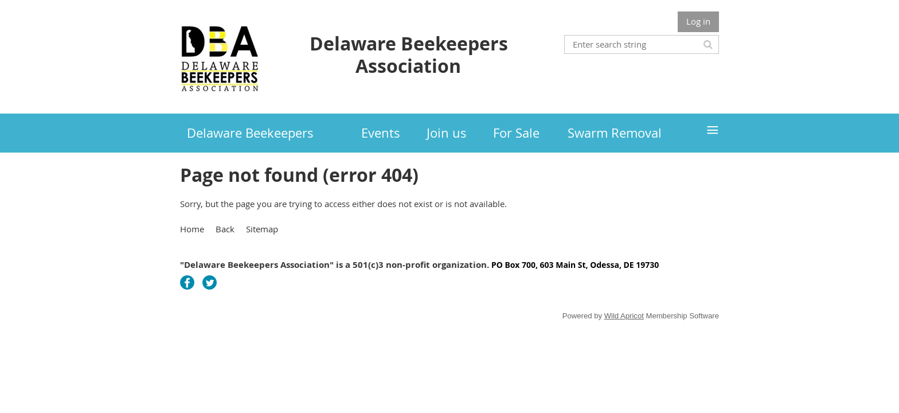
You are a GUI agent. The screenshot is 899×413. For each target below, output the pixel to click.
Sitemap (262, 229)
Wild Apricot (624, 315)
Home (192, 229)
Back (225, 229)
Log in (698, 21)
